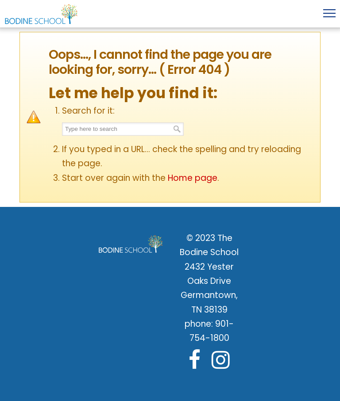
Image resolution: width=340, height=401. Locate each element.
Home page (192, 178)
